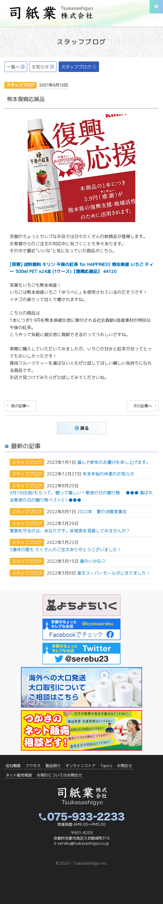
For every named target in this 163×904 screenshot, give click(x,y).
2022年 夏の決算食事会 (102, 512)
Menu (156, 8)
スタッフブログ (76, 67)
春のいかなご (93, 561)
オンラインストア (80, 765)
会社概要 (13, 765)
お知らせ (40, 67)
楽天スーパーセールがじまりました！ (113, 573)
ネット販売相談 (19, 775)
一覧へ (13, 67)
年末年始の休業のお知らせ (108, 474)
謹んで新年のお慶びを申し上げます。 (113, 462)
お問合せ (124, 765)
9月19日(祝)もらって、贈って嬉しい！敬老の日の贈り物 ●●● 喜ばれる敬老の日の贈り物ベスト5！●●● (81, 496)
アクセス (33, 765)
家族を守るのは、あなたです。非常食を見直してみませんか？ (70, 531)
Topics (106, 765)
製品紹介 (53, 765)
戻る (84, 428)
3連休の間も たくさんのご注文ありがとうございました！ (65, 550)
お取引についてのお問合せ (59, 775)
